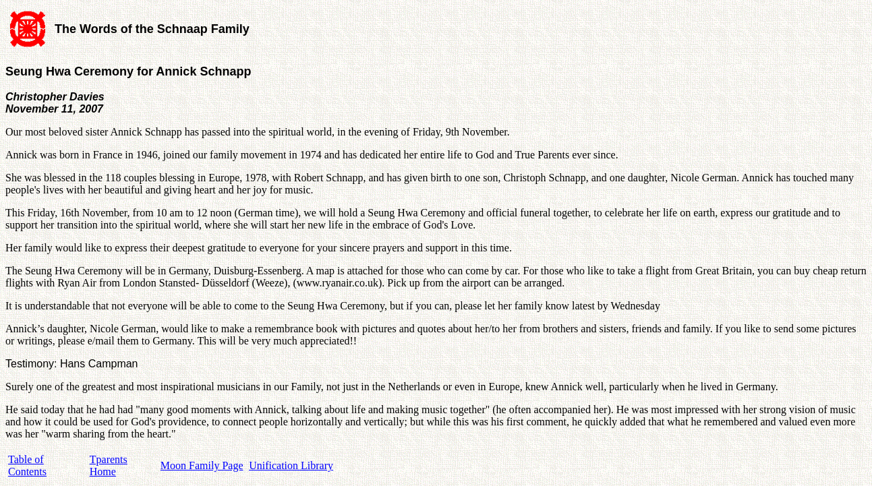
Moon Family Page (202, 465)
